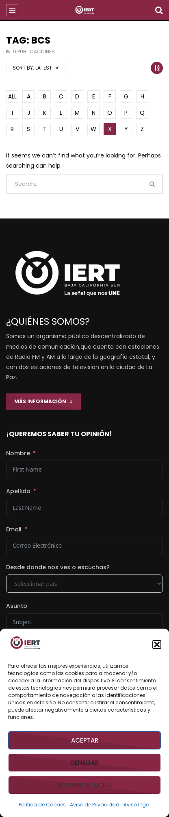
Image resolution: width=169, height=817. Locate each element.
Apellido (18, 491)
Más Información (43, 401)
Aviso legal (137, 804)
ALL (12, 96)
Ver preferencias (84, 785)
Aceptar (84, 740)
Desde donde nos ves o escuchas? (58, 567)
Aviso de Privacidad (94, 804)
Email (14, 529)
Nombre (18, 453)
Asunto (16, 606)
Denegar (84, 762)
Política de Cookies (42, 804)
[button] (157, 644)
